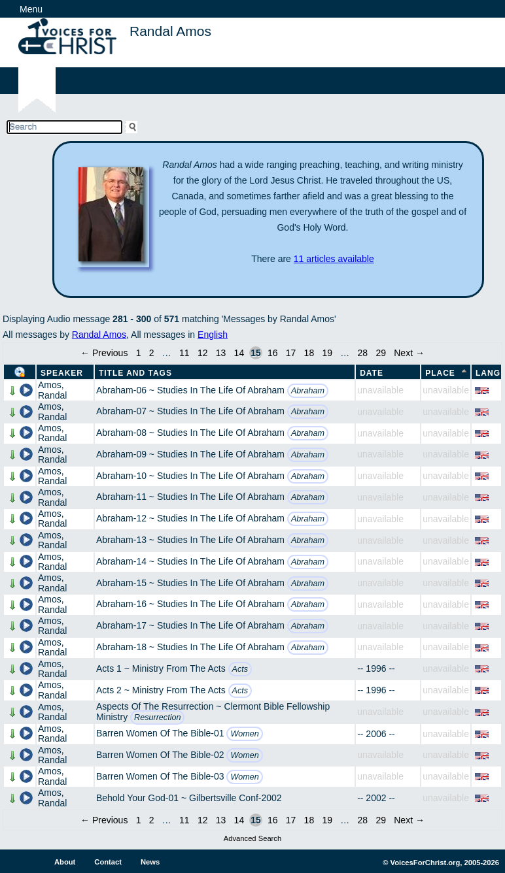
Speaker (62, 373)
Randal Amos (99, 334)
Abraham (307, 390)
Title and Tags (135, 373)
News (150, 862)
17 (291, 353)
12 (203, 353)
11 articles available (334, 259)
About (64, 862)
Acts (240, 669)
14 (239, 353)
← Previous (104, 353)
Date (371, 373)
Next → (409, 353)
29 (380, 353)
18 (309, 353)
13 (221, 353)
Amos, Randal (52, 390)
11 (184, 353)
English (213, 334)
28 (363, 353)
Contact (108, 862)
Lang (488, 373)
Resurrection (157, 717)
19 (327, 353)
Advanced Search (252, 838)
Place (440, 373)
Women (244, 733)
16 (273, 353)
